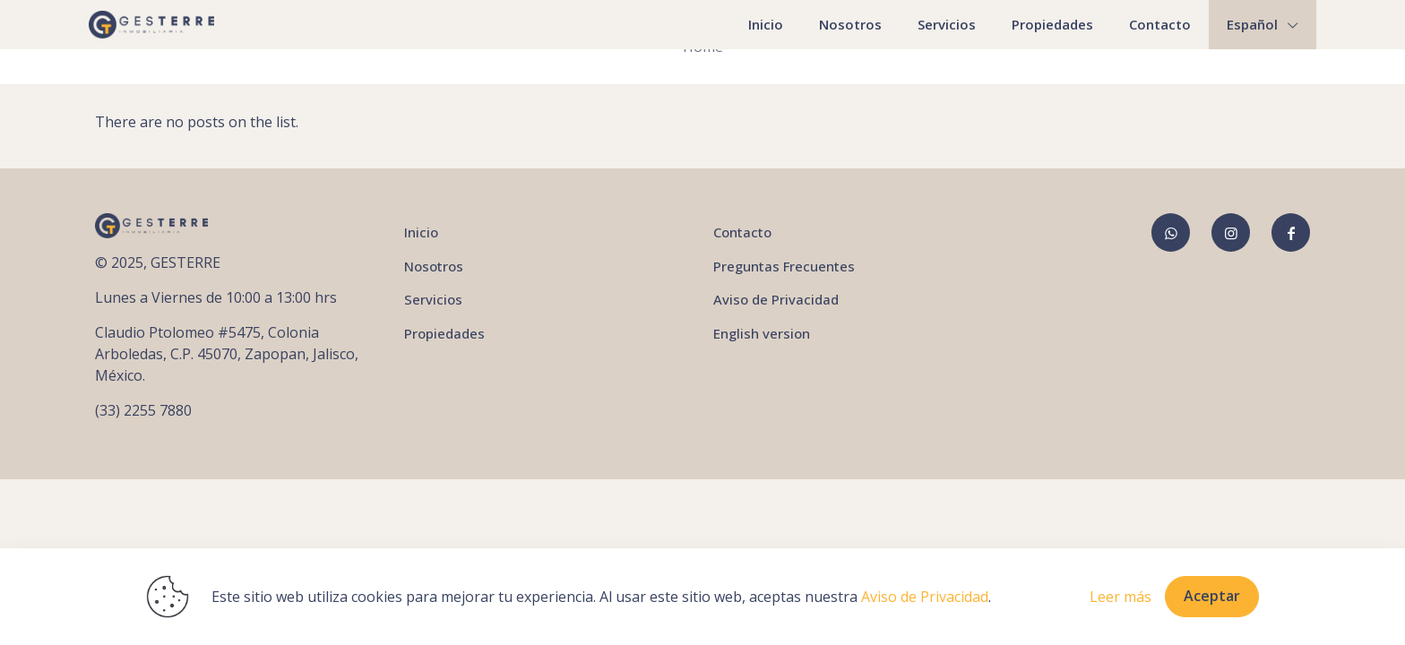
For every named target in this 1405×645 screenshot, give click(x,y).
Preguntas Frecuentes (784, 266)
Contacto (742, 232)
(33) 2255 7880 (143, 410)
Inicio (421, 232)
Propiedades (444, 333)
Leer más (1120, 596)
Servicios (433, 299)
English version (761, 333)
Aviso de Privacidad (776, 299)
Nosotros (433, 266)
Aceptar (1212, 596)
